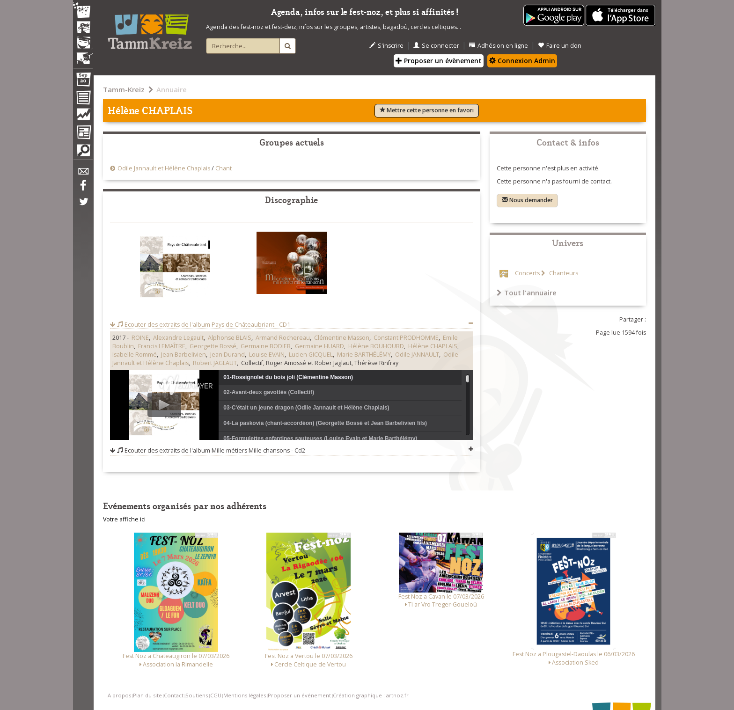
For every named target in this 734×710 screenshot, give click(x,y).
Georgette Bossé (213, 346)
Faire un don (559, 46)
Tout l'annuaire (527, 292)
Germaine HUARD (319, 346)
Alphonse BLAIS (229, 338)
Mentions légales (244, 695)
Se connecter (436, 46)
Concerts (527, 273)
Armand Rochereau (283, 338)
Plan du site (147, 695)
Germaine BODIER (266, 346)
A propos (119, 695)
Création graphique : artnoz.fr (371, 695)
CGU (215, 695)
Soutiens (196, 695)
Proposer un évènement (439, 60)
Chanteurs (563, 273)
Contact (174, 695)
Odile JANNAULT (417, 355)
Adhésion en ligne (498, 46)
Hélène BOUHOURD (376, 346)
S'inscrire (386, 46)
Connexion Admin (522, 60)
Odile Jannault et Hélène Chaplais (163, 168)
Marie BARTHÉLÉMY (364, 355)
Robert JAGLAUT (215, 363)
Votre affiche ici (124, 519)
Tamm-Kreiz (124, 89)
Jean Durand (227, 355)
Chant (223, 168)
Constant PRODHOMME (406, 338)
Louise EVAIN (267, 355)
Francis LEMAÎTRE (161, 346)
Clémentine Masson (341, 338)
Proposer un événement (299, 695)
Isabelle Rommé (134, 355)
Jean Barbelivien (183, 355)
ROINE (140, 338)
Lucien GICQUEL (311, 355)
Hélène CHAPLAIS (432, 346)
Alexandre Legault (178, 338)
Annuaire (171, 89)
